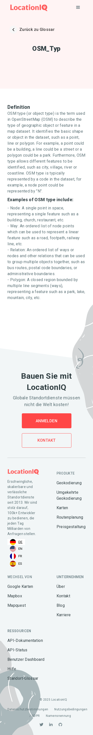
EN (16, 549)
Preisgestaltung (71, 526)
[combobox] (16, 542)
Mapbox (14, 596)
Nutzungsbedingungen (70, 709)
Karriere (64, 614)
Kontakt (46, 440)
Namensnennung (58, 716)
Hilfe (11, 669)
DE (16, 542)
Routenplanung (70, 517)
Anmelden (46, 421)
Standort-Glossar (22, 678)
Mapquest (16, 605)
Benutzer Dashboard (25, 659)
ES (16, 564)
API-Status (17, 650)
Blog (61, 605)
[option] (16, 549)
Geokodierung (69, 483)
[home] (27, 7)
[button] (78, 7)
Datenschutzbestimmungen (27, 709)
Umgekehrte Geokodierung (69, 495)
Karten (62, 507)
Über (61, 586)
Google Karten (20, 586)
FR (16, 556)
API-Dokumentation (25, 640)
